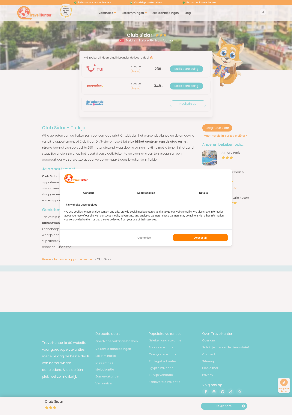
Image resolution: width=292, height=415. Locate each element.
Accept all (200, 237)
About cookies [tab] (146, 192)
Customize (144, 237)
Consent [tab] (88, 192)
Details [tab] (203, 192)
